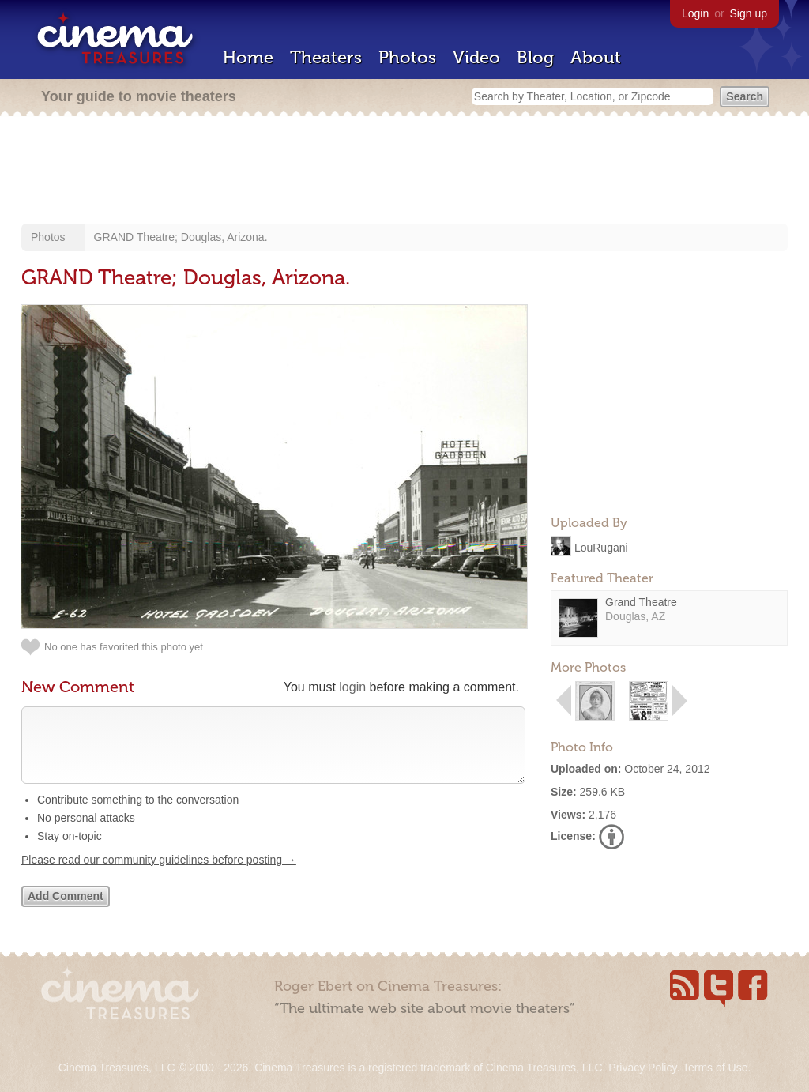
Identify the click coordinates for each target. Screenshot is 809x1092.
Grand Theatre (641, 602)
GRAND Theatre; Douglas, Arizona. (181, 237)
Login (695, 13)
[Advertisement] (404, 171)
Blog (535, 57)
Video (476, 57)
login (352, 687)
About (595, 57)
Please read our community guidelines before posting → (158, 875)
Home (248, 57)
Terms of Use (715, 1067)
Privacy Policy (642, 1067)
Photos (407, 57)
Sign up (748, 13)
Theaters (326, 57)
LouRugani (601, 546)
